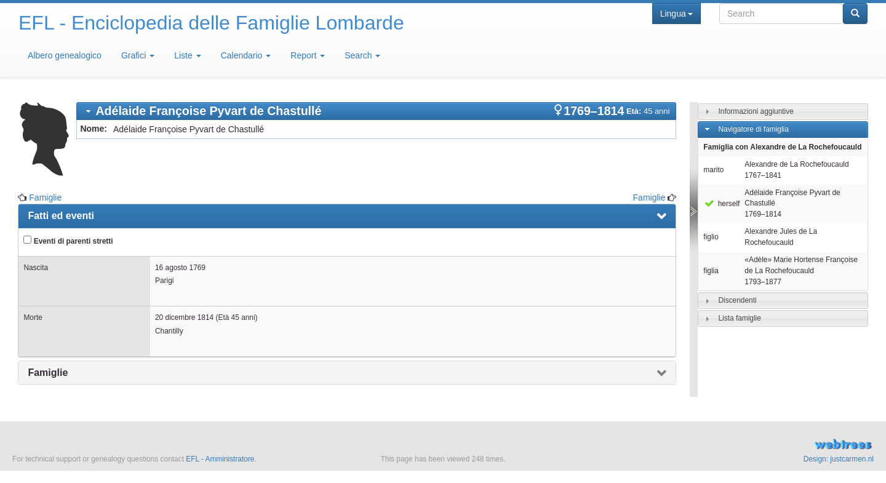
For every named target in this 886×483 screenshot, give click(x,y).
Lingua (676, 13)
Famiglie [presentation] (48, 372)
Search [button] (362, 55)
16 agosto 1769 (180, 267)
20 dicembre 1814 (184, 317)
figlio (710, 237)
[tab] (376, 111)
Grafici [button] (137, 55)
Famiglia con (782, 147)
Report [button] (307, 55)
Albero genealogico (65, 55)
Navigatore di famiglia (753, 129)
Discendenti (737, 300)
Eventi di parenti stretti (68, 240)
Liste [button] (187, 55)
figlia (710, 270)
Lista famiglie (739, 318)
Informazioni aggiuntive (755, 111)
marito (713, 170)
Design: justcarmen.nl (839, 459)
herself (721, 203)
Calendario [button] (246, 55)
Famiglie (45, 197)
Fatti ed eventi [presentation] (61, 215)
